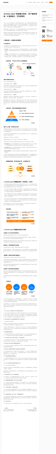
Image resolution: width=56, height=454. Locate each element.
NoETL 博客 (7, 11)
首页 (4, 11)
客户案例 (34, 2)
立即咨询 (51, 2)
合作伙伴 (42, 2)
